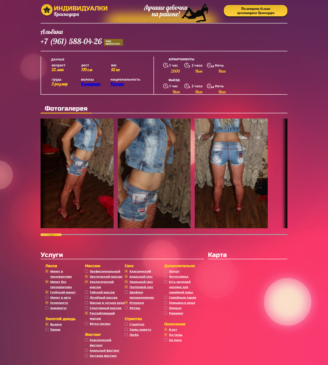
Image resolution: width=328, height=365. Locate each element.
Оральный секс (141, 282)
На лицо (175, 340)
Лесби (134, 335)
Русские (117, 83)
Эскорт (174, 271)
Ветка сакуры (100, 324)
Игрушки (136, 303)
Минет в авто (60, 297)
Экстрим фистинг (103, 356)
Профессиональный (105, 271)
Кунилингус (59, 303)
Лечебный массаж (104, 297)
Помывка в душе (182, 303)
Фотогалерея (66, 108)
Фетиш (134, 308)
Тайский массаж (102, 292)
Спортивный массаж (106, 308)
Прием (55, 329)
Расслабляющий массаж (102, 315)
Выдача (56, 324)
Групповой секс (141, 287)
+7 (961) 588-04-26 (82, 42)
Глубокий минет (63, 292)
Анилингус (58, 308)
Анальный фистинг (104, 350)
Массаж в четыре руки (107, 303)
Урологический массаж (102, 284)
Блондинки (90, 83)
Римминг (176, 313)
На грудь (176, 335)
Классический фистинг (100, 342)
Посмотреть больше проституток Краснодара (255, 10)
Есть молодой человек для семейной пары (181, 287)
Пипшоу (175, 308)
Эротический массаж (106, 277)
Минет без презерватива (61, 284)
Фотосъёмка (178, 277)
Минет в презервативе (61, 274)
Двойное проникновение (141, 294)
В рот (173, 329)
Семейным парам (182, 297)
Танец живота (140, 329)
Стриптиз (136, 324)
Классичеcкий (140, 271)
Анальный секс (141, 277)
